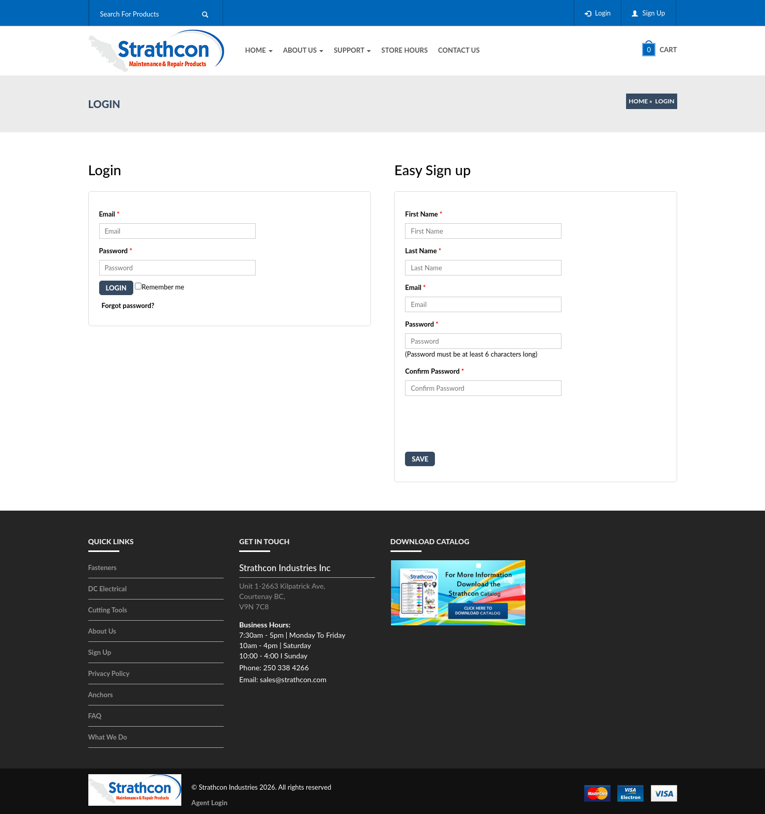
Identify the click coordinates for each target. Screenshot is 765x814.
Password (115, 251)
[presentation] (483, 426)
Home (259, 50)
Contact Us (459, 50)
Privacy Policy (109, 673)
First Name (423, 214)
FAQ (95, 716)
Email (109, 214)
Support (352, 50)
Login (603, 13)
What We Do (108, 737)
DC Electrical (107, 589)
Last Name (423, 251)
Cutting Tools (107, 610)
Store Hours (404, 50)
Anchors (100, 694)
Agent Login (210, 802)
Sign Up (653, 13)
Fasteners (102, 567)
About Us (303, 50)
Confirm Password (434, 371)
